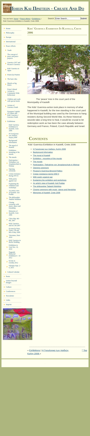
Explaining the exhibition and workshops (50, 180)
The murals (37, 161)
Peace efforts (25, 19)
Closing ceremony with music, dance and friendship (54, 189)
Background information (43, 152)
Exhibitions (36, 19)
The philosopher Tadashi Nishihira (47, 186)
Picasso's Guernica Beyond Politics (47, 171)
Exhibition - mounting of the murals (47, 158)
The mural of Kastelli (41, 155)
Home (16, 19)
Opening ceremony (41, 168)
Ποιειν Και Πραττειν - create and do (47, 8)
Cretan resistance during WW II (46, 174)
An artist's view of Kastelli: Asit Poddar (49, 183)
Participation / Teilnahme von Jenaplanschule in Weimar (56, 165)
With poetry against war (43, 177)
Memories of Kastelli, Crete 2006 (46, 193)
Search (51, 18)
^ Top (84, 350)
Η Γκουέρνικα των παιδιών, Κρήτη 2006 (49, 149)
